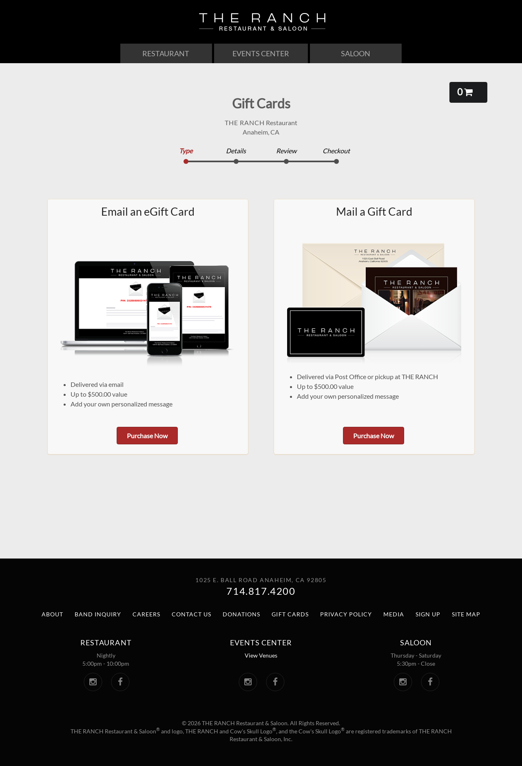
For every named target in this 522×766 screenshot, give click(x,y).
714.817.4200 (260, 591)
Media (393, 614)
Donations (241, 614)
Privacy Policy (346, 614)
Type (185, 151)
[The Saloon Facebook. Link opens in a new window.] (430, 682)
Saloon (355, 53)
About (52, 614)
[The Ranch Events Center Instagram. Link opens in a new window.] (248, 682)
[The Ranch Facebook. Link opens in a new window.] (120, 682)
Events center (261, 642)
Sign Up (428, 614)
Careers (146, 614)
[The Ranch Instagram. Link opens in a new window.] (93, 682)
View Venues (261, 655)
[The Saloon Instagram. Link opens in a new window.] (403, 682)
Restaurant (165, 53)
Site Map (466, 614)
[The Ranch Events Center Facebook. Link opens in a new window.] (275, 682)
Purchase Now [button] (147, 435)
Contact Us (191, 614)
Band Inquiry (98, 614)
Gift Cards (290, 614)
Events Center (260, 53)
